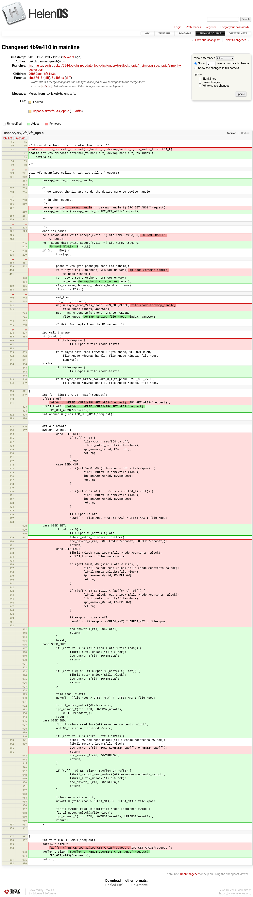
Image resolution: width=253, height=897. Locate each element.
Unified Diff (114, 885)
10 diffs (76, 111)
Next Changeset (236, 40)
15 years (68, 57)
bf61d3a (50, 74)
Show (199, 63)
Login (177, 27)
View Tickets (238, 33)
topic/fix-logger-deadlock (111, 65)
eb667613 (35, 78)
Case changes (211, 82)
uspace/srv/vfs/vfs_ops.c (51, 111)
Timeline (165, 33)
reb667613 (9, 138)
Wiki (147, 33)
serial (48, 65)
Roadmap (185, 33)
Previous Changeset (208, 40)
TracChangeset (189, 874)
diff (46, 78)
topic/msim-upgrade (144, 65)
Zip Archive (139, 885)
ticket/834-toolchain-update (73, 65)
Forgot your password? (234, 27)
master (38, 65)
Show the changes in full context (216, 68)
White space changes (215, 85)
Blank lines (209, 78)
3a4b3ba (58, 78)
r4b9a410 (21, 138)
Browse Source (210, 33)
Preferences (193, 27)
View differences (204, 58)
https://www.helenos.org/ (235, 893)
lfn (30, 65)
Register (211, 27)
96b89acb (35, 74)
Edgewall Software (44, 893)
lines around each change (227, 63)
